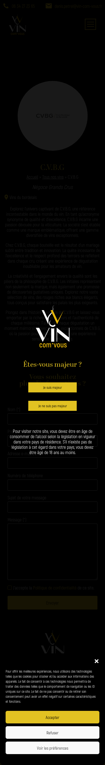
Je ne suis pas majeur (52, 406)
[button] (96, 660)
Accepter (52, 717)
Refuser (52, 732)
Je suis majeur (52, 387)
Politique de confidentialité (34, 759)
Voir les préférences (52, 747)
